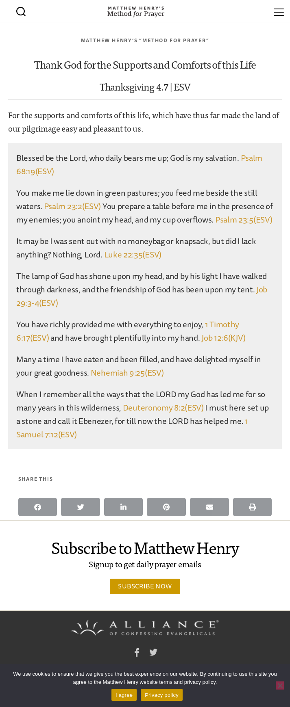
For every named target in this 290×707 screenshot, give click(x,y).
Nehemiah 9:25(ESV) (127, 372)
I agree (124, 695)
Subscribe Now (145, 586)
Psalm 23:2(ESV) (72, 206)
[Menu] (279, 11)
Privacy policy (162, 695)
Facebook (137, 653)
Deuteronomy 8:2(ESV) (163, 407)
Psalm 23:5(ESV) (244, 219)
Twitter (153, 653)
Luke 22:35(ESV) (133, 254)
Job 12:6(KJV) (223, 337)
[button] (37, 507)
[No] (280, 685)
